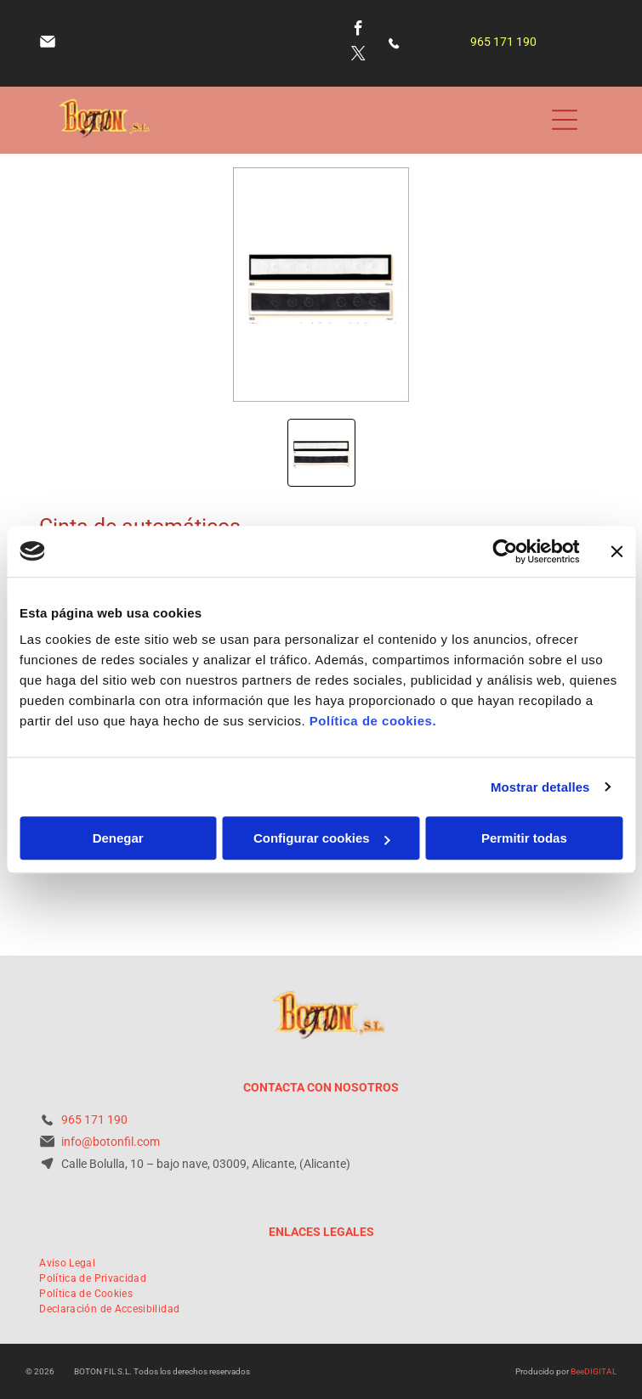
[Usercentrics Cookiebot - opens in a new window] (504, 551)
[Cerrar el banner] (616, 551)
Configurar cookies (321, 838)
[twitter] (358, 56)
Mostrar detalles (540, 787)
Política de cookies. (373, 721)
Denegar (118, 838)
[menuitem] (67, 1263)
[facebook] (358, 30)
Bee (577, 1371)
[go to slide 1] (321, 453)
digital (600, 1371)
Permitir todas (524, 838)
